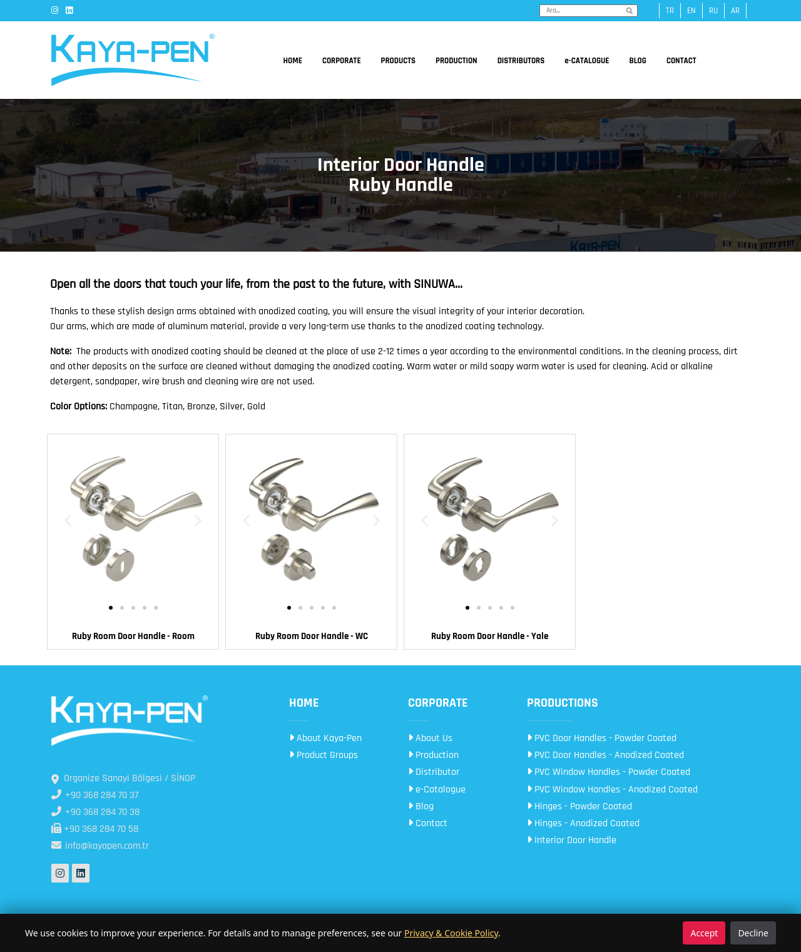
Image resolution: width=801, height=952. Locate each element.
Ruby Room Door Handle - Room (133, 636)
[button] (68, 520)
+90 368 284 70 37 (94, 795)
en (691, 11)
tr (670, 11)
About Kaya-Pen (325, 738)
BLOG (638, 61)
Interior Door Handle (571, 840)
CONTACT (681, 61)
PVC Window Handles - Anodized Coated (612, 789)
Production (433, 755)
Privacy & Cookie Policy (451, 933)
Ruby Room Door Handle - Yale (489, 636)
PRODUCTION (456, 61)
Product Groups (323, 755)
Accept (704, 933)
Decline (753, 933)
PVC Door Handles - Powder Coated (601, 738)
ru (713, 11)
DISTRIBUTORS (521, 61)
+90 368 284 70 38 (95, 812)
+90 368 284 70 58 (94, 829)
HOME (292, 61)
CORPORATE (341, 61)
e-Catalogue (437, 789)
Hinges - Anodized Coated (583, 823)
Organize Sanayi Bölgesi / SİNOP (123, 778)
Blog (421, 806)
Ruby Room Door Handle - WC (311, 636)
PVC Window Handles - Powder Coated (608, 772)
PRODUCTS (398, 61)
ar (735, 11)
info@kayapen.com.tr (100, 845)
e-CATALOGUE (586, 61)
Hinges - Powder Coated (579, 806)
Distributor (433, 772)
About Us (430, 738)
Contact (427, 823)
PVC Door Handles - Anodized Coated (605, 755)
